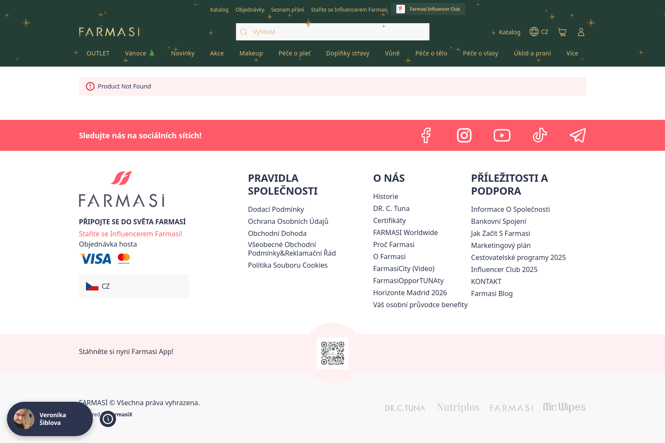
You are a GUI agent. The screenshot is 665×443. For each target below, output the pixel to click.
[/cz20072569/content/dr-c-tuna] (391, 208)
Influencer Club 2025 (504, 269)
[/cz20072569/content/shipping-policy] (276, 209)
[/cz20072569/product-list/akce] (217, 56)
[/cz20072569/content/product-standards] (389, 220)
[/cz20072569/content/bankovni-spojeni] (498, 221)
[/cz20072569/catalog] (219, 9)
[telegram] (577, 135)
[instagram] (464, 135)
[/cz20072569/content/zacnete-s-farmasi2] (500, 233)
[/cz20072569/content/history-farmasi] (385, 196)
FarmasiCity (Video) (404, 268)
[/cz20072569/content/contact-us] (486, 281)
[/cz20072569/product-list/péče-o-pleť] (295, 56)
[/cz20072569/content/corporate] (405, 232)
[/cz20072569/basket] (562, 32)
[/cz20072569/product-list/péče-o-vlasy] (480, 56)
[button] (134, 286)
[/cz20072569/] (109, 32)
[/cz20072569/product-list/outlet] (98, 56)
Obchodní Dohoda (277, 233)
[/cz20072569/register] (250, 9)
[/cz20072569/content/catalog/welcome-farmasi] (420, 304)
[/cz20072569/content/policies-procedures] (288, 221)
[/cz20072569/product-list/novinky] (182, 56)
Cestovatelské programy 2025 (518, 257)
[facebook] (426, 135)
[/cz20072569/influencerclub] (428, 9)
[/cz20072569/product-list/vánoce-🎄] (140, 56)
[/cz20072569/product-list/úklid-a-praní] (532, 56)
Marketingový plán (501, 245)
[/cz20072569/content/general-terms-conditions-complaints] (309, 248)
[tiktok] (540, 135)
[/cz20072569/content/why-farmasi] (394, 244)
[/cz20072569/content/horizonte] (410, 292)
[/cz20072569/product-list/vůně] (392, 56)
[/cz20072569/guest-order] (108, 244)
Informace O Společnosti (510, 209)
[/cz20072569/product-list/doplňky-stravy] (348, 56)
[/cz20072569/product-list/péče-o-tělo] (431, 56)
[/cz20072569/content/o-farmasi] (389, 256)
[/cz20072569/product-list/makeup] (251, 56)
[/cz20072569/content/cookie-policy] (288, 265)
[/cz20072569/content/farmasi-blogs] (492, 293)
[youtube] (502, 135)
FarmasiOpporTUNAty (408, 280)
